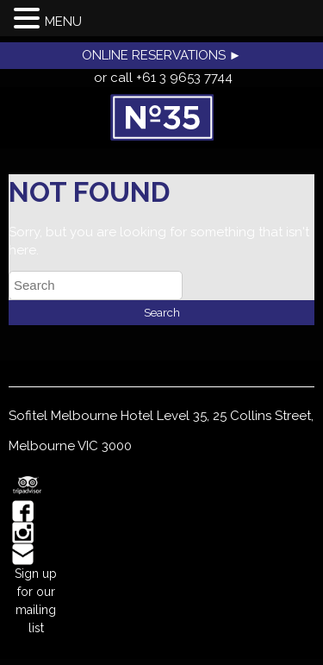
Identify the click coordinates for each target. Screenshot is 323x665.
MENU (63, 21)
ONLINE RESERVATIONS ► (162, 55)
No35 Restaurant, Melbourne (161, 117)
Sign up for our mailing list (36, 601)
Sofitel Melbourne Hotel (81, 415)
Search (162, 312)
